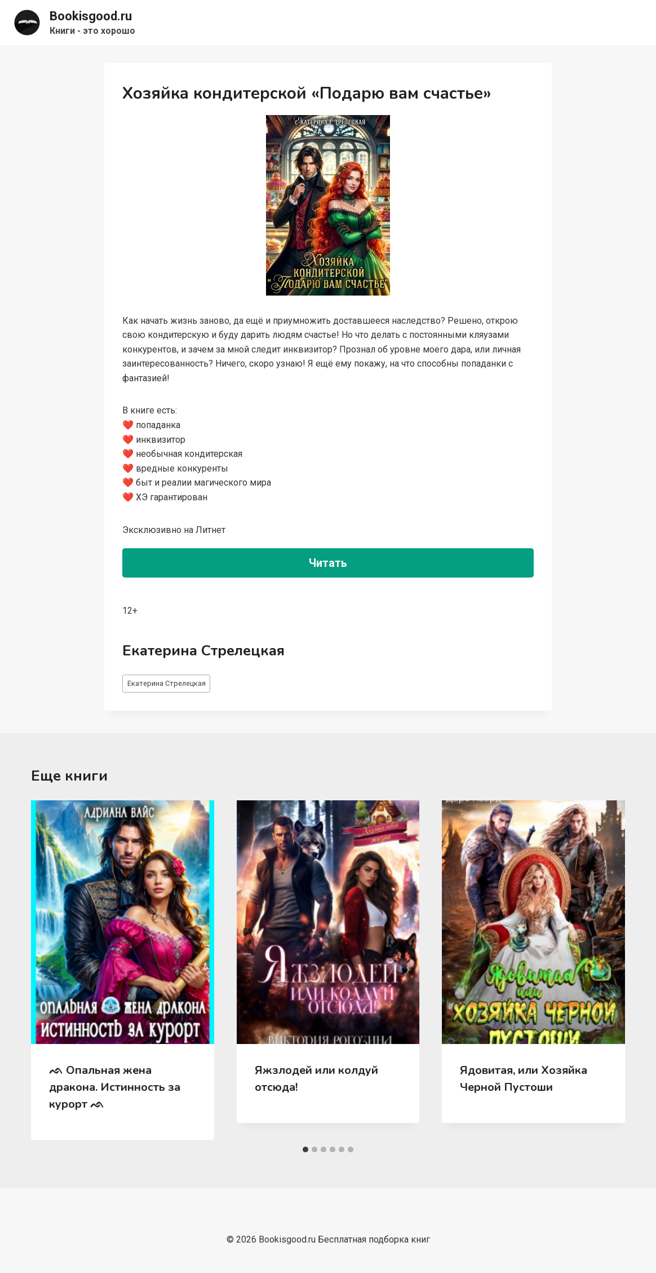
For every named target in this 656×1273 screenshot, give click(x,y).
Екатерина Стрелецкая (166, 683)
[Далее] (605, 970)
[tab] (305, 1149)
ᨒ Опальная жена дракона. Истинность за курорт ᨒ (114, 1087)
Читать (328, 563)
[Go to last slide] (51, 970)
